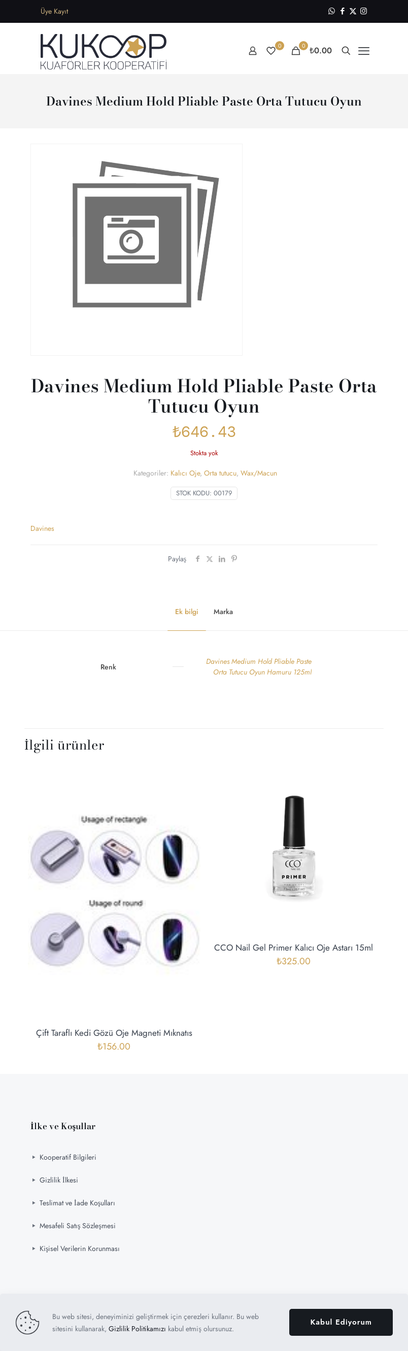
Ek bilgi (186, 611)
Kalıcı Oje (185, 473)
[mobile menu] (363, 50)
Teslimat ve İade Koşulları (77, 1203)
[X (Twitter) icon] (353, 11)
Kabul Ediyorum (341, 1322)
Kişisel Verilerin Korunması (80, 1248)
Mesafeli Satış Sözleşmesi (78, 1226)
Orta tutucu (220, 473)
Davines (42, 528)
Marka (223, 611)
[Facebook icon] (342, 11)
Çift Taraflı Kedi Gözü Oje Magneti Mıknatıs (114, 1033)
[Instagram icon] (363, 11)
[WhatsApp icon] (331, 11)
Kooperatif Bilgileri (68, 1157)
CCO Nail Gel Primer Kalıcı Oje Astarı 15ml (293, 947)
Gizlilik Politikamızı (137, 1329)
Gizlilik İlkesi (59, 1180)
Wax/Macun (259, 473)
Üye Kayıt (54, 11)
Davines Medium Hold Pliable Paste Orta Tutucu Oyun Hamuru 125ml (259, 666)
